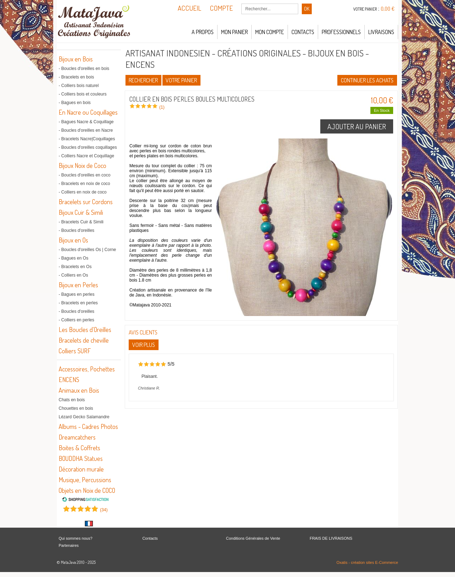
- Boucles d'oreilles (76, 230)
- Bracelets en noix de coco (84, 183)
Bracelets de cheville (84, 340)
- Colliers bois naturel (79, 85)
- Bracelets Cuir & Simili (81, 221)
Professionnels (341, 32)
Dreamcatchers (77, 437)
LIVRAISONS (381, 32)
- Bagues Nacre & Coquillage (86, 121)
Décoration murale (81, 469)
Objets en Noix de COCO (87, 490)
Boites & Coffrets (79, 448)
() (103, 509)
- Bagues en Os (73, 258)
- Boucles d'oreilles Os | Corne (87, 249)
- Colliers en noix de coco (83, 192)
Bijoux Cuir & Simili (81, 212)
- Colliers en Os (73, 275)
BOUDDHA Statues (81, 458)
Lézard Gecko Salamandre (84, 416)
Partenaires (69, 545)
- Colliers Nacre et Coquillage (86, 155)
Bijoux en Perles (78, 285)
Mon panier (234, 32)
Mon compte (269, 32)
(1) (162, 107)
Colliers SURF (75, 351)
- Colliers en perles (76, 319)
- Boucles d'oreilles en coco (85, 175)
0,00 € (388, 8)
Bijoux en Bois (76, 59)
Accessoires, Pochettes (87, 369)
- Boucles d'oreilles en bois (84, 68)
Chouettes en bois (76, 408)
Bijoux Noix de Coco (82, 165)
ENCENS (69, 379)
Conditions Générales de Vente (253, 538)
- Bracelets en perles (78, 302)
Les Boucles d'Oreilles (85, 329)
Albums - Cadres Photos (88, 426)
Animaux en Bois (79, 390)
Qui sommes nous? (75, 538)
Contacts (302, 32)
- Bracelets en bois (76, 77)
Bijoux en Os (73, 240)
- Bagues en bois (75, 102)
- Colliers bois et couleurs (83, 94)
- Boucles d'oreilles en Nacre (86, 130)
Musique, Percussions (85, 480)
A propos (203, 32)
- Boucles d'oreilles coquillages (88, 147)
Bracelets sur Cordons (86, 202)
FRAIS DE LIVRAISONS (331, 538)
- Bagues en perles (77, 294)
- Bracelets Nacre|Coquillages (87, 138)
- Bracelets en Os (75, 266)
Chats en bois (72, 399)
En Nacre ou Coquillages (88, 112)
